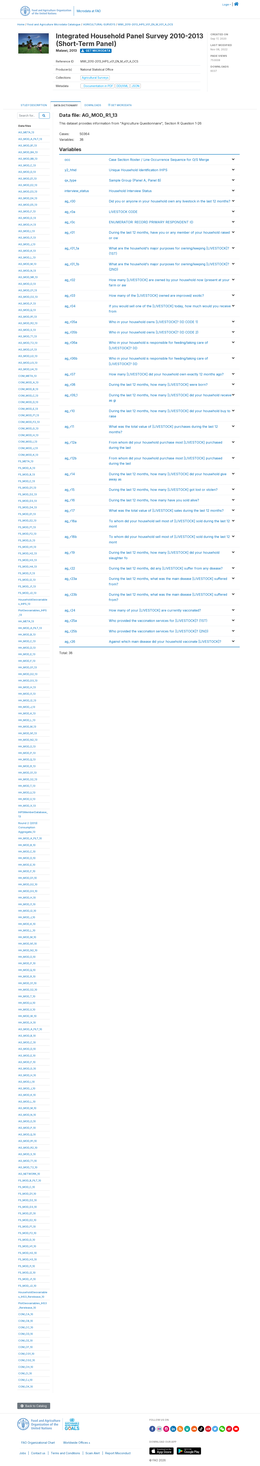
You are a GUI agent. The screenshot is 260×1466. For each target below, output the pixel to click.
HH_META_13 (26, 621)
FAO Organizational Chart (38, 1442)
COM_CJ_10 (25, 1379)
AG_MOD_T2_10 (27, 1167)
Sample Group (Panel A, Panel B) (135, 180)
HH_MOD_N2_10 (27, 950)
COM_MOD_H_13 (28, 435)
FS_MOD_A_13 (26, 468)
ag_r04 (70, 306)
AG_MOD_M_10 (27, 1108)
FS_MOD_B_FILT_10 (29, 1180)
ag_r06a (71, 343)
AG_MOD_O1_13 (27, 290)
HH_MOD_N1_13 (27, 733)
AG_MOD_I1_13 (27, 237)
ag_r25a (71, 621)
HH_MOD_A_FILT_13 (30, 628)
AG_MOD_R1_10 (27, 1140)
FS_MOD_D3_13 (27, 500)
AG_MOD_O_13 (27, 283)
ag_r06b (71, 358)
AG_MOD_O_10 (27, 1121)
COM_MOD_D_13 (28, 402)
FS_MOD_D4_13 (27, 507)
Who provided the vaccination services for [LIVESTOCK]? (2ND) (158, 631)
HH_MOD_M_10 (27, 937)
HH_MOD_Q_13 (27, 759)
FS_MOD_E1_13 (27, 514)
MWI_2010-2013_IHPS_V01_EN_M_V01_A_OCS (145, 24)
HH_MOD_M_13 (27, 726)
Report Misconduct (118, 1453)
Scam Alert (93, 1453)
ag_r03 (70, 295)
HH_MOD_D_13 (27, 647)
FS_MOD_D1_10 (27, 1193)
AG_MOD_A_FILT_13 (30, 139)
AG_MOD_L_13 (27, 257)
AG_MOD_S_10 (27, 1154)
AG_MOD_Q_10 (27, 1134)
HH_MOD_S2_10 (27, 989)
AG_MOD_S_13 (27, 329)
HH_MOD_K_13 (27, 713)
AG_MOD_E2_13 (27, 185)
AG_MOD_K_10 (27, 1094)
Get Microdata (95, 50)
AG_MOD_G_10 (27, 1068)
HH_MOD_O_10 (27, 956)
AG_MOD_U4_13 (27, 369)
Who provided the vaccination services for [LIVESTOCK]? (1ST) (158, 621)
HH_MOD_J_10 (26, 917)
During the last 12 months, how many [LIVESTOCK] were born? (158, 385)
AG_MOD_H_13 (27, 224)
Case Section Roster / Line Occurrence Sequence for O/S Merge (159, 160)
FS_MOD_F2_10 (27, 1233)
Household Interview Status (130, 191)
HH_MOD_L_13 (26, 720)
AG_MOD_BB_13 (27, 158)
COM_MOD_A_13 (28, 382)
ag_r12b (71, 458)
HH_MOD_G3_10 (27, 891)
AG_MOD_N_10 (27, 1114)
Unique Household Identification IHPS (138, 170)
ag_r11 (69, 427)
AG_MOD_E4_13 (27, 198)
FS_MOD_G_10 (26, 1239)
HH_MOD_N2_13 (27, 739)
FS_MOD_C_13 (26, 481)
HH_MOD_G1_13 (27, 667)
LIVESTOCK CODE (123, 212)
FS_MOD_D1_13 (27, 487)
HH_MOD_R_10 (27, 976)
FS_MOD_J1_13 (27, 586)
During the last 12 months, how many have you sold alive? (154, 500)
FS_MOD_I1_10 (26, 1266)
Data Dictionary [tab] (66, 105)
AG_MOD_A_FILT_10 (30, 1029)
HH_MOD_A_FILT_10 (30, 838)
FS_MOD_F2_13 (27, 533)
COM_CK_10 (25, 1386)
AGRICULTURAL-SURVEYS (99, 24)
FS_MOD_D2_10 (27, 1200)
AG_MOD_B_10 (27, 1035)
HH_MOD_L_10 (26, 930)
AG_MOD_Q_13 (27, 310)
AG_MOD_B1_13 (27, 145)
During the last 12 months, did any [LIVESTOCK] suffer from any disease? (166, 568)
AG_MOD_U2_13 (27, 356)
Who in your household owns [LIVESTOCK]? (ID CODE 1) (153, 322)
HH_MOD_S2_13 (27, 779)
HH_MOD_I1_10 (27, 904)
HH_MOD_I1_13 (27, 693)
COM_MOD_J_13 (28, 448)
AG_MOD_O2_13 (28, 296)
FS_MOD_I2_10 (27, 1272)
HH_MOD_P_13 (27, 752)
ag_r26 (70, 641)
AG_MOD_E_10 (27, 1055)
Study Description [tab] (34, 105)
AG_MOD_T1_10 (27, 1160)
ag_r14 (70, 474)
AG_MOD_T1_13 (27, 336)
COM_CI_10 (25, 1373)
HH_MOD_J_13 (26, 706)
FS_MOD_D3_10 (27, 1206)
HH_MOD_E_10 (26, 864)
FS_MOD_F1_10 (27, 1226)
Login (225, 4)
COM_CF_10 (25, 1347)
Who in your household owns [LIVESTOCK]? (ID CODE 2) (153, 332)
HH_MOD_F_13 (26, 660)
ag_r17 (70, 510)
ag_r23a (71, 579)
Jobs (22, 1453)
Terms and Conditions (65, 1453)
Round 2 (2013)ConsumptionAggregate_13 (27, 827)
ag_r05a (71, 322)
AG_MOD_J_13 (26, 244)
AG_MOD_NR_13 (28, 277)
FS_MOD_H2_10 (27, 1252)
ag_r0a (70, 212)
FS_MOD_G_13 (26, 540)
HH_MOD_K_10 (27, 923)
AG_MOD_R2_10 (27, 1147)
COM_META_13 (27, 375)
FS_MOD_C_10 (26, 1187)
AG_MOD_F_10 (27, 1062)
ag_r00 (70, 201)
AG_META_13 (26, 132)
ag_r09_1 (71, 395)
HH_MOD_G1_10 (27, 877)
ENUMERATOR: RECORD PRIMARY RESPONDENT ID (151, 222)
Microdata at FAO (89, 11)
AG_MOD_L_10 (27, 1101)
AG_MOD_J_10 (26, 1088)
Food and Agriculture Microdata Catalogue (53, 24)
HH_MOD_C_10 (27, 851)
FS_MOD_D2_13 (27, 494)
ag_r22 (70, 568)
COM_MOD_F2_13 (29, 421)
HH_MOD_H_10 (27, 897)
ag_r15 (70, 490)
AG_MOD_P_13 (27, 303)
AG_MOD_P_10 (27, 1127)
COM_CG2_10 (26, 1360)
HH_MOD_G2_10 (27, 884)
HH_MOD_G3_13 (27, 680)
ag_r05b (71, 332)
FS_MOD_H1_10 (27, 1246)
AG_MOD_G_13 (27, 217)
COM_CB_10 (25, 1320)
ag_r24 (70, 610)
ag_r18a (71, 521)
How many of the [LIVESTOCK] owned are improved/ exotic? (156, 295)
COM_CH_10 (25, 1366)
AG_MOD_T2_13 (27, 342)
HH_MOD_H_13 (27, 687)
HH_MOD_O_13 (27, 746)
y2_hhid (70, 170)
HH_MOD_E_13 (26, 654)
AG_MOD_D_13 (27, 171)
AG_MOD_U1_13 (27, 349)
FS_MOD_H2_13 (27, 553)
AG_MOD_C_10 (27, 1042)
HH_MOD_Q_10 (27, 970)
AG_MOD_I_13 (26, 231)
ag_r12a (70, 442)
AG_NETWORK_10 (29, 1173)
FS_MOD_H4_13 (27, 566)
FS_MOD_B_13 (26, 474)
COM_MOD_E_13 (28, 408)
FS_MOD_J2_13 (27, 592)
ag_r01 (70, 232)
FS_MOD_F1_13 (27, 527)
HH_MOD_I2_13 (27, 700)
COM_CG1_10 (26, 1353)
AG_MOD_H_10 (27, 1075)
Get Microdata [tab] (120, 105)
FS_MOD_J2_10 (27, 1285)
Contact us (38, 1453)
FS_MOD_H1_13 (27, 546)
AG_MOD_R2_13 (27, 323)
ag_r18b (71, 537)
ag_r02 (70, 280)
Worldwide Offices (75, 1442)
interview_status (77, 191)
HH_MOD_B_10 (27, 845)
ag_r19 (70, 552)
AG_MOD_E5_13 (27, 204)
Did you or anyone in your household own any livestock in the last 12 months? (169, 201)
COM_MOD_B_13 (28, 389)
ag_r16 (70, 500)
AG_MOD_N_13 (27, 270)
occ (67, 160)
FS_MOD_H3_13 (27, 560)
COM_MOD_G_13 (28, 428)
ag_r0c (70, 222)
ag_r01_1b (72, 264)
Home (21, 24)
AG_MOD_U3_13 (27, 362)
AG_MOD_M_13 (27, 263)
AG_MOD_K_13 (27, 250)
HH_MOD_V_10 (26, 1009)
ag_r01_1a (72, 248)
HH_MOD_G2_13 (27, 674)
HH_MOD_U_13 (26, 792)
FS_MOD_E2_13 (27, 520)
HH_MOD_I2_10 (27, 910)
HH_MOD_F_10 (26, 871)
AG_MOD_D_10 (27, 1048)
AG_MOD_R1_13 (27, 316)
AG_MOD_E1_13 (27, 178)
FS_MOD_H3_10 (27, 1259)
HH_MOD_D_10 (27, 858)
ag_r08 (70, 385)
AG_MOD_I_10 (26, 1081)
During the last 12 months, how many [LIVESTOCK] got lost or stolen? (163, 490)
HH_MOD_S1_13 (27, 772)
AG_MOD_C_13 (27, 165)
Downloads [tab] (92, 105)
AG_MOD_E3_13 (27, 191)
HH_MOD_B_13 (27, 634)
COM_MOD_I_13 (27, 441)
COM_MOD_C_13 (28, 395)
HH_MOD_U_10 (26, 1002)
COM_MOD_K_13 (28, 454)
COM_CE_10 (25, 1340)
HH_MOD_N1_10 (27, 943)
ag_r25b (71, 631)
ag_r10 (70, 411)
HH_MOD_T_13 (26, 785)
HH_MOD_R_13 (27, 766)
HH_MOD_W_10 (27, 1016)
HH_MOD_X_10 (27, 1022)
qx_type (70, 180)
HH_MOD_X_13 (27, 805)
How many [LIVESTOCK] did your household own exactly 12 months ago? (166, 374)
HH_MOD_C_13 (27, 641)
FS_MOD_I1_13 (26, 573)
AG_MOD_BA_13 (28, 152)
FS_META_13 (25, 461)
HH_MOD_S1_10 (27, 983)
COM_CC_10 (25, 1327)
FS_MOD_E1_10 (27, 1213)
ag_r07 (70, 374)
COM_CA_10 (25, 1314)
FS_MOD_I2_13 (27, 579)
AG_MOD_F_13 (27, 211)
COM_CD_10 (25, 1333)
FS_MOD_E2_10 (27, 1220)
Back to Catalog (34, 1406)
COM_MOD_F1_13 (28, 415)
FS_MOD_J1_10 (27, 1279)
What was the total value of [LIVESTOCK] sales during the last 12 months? (166, 510)
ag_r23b (71, 594)
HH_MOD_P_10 (27, 963)
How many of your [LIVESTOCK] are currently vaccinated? (155, 610)
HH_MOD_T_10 (26, 996)
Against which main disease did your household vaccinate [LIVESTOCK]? (165, 641)
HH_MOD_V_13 (26, 799)
